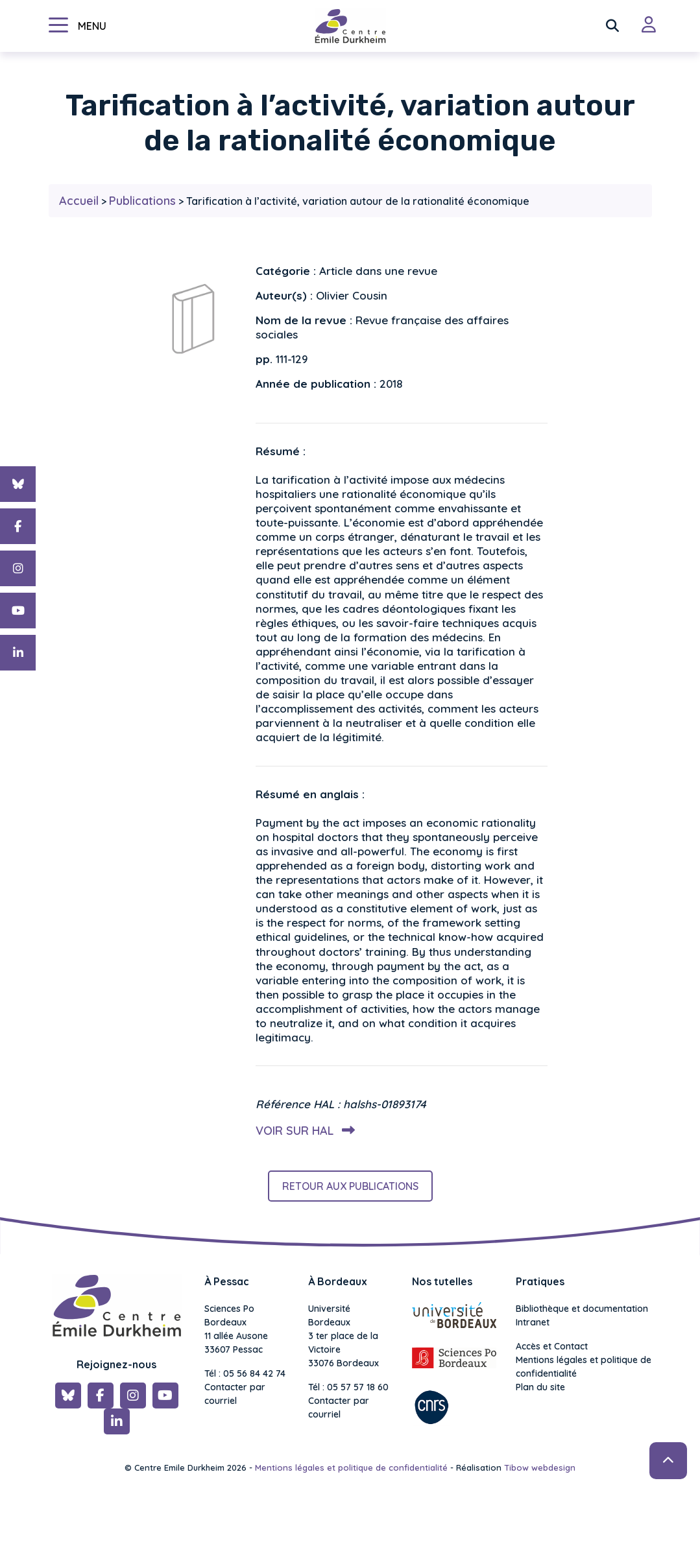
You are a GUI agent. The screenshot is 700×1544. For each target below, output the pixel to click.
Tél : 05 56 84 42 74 (244, 1373)
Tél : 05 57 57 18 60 (348, 1387)
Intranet (532, 1322)
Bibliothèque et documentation (582, 1308)
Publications (142, 200)
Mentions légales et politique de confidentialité (583, 1366)
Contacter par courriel (234, 1394)
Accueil (79, 200)
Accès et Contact (552, 1346)
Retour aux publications (350, 1186)
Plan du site (540, 1387)
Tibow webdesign (539, 1467)
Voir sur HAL (303, 1130)
